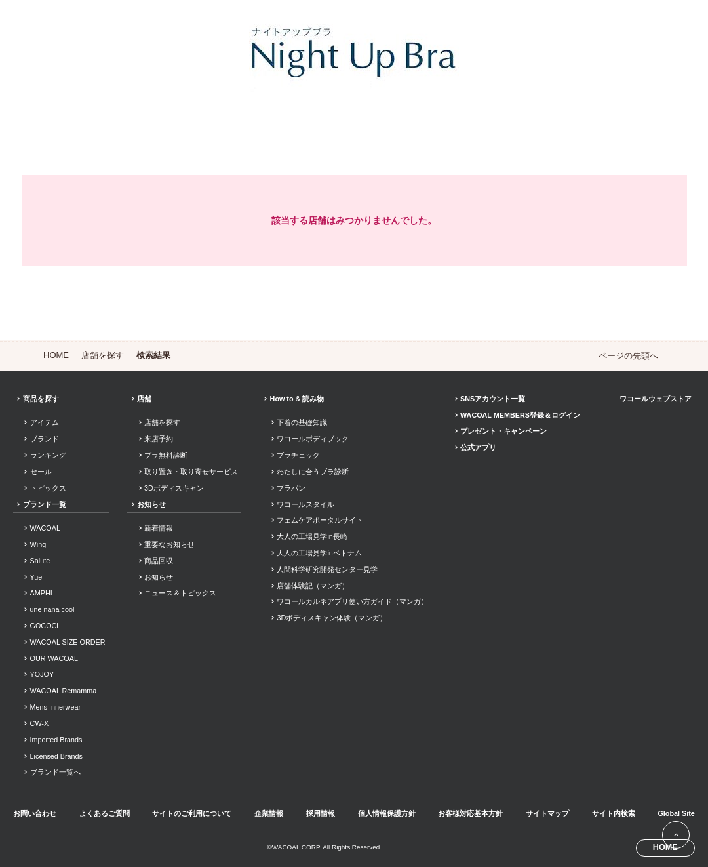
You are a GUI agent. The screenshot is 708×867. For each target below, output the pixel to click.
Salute (40, 561)
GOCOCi (44, 626)
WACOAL (45, 528)
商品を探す (41, 399)
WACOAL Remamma (63, 691)
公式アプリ (478, 447)
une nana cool (52, 609)
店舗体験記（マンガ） (313, 586)
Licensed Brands (56, 756)
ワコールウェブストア (656, 399)
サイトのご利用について (191, 813)
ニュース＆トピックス (180, 593)
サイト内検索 (613, 813)
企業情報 (268, 813)
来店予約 (158, 439)
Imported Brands (56, 740)
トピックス (48, 488)
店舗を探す (102, 355)
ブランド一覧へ (55, 772)
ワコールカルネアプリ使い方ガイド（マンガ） (352, 601)
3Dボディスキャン (174, 488)
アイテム (44, 422)
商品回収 (158, 561)
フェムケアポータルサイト (320, 520)
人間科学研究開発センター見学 (327, 569)
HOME (56, 355)
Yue (36, 577)
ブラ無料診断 (165, 455)
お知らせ (151, 504)
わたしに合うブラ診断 (313, 471)
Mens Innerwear (55, 707)
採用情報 (320, 813)
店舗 (144, 399)
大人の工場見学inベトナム (319, 553)
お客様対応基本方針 (470, 813)
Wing (38, 544)
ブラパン (291, 488)
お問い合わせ (34, 813)
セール (41, 471)
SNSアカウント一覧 (492, 399)
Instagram (647, 766)
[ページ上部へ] (676, 835)
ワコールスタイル (305, 504)
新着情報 (158, 528)
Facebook (628, 766)
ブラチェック (298, 455)
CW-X (39, 723)
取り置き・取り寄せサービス (191, 471)
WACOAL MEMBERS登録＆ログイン (520, 415)
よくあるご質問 (104, 813)
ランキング (48, 455)
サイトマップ (547, 813)
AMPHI (41, 593)
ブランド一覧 (44, 504)
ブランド (44, 439)
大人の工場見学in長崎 (312, 536)
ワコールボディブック (313, 439)
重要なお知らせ (169, 544)
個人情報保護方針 (387, 813)
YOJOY (42, 674)
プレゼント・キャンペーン (503, 431)
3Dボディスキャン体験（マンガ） (332, 618)
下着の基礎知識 (302, 422)
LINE (668, 766)
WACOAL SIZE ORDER (68, 642)
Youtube (688, 766)
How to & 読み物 (297, 399)
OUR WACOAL (54, 658)
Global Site (676, 813)
